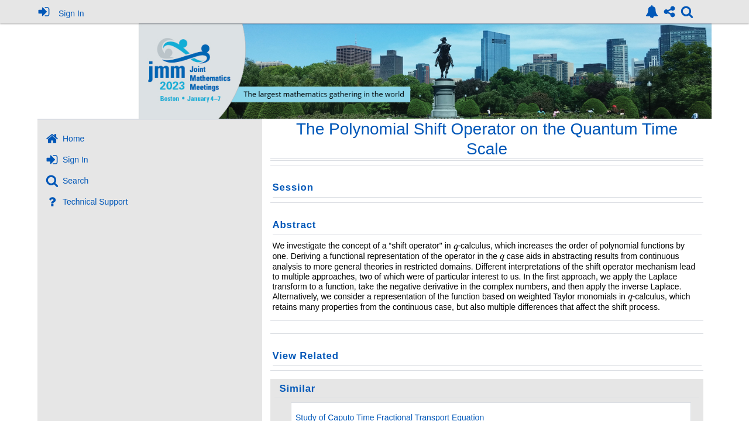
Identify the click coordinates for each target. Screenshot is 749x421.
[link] (651, 11)
